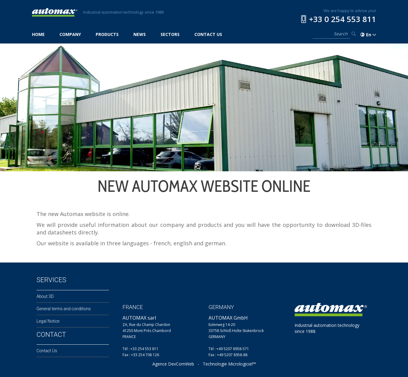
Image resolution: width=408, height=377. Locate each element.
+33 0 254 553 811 (342, 19)
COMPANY (70, 34)
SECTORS (170, 34)
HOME (38, 34)
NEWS (139, 34)
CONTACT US (208, 34)
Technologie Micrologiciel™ (229, 364)
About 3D (45, 296)
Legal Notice (48, 321)
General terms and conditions (64, 308)
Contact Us (47, 350)
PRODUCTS (107, 34)
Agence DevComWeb (173, 364)
